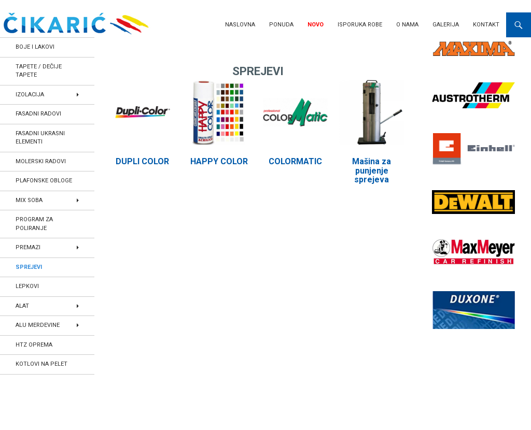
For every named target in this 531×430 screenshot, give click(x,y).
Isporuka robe (360, 24)
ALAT (22, 306)
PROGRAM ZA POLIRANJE (34, 224)
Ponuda (281, 24)
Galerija (445, 24)
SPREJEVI (29, 267)
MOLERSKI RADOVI (41, 161)
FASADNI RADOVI (38, 113)
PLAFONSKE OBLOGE (44, 180)
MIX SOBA (29, 200)
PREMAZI (28, 247)
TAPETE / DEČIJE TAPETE (39, 71)
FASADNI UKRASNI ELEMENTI (40, 138)
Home (120, 49)
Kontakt (486, 24)
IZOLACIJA (30, 94)
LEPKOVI (27, 286)
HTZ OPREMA (34, 344)
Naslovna (240, 24)
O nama (407, 24)
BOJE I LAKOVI (35, 47)
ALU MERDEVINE (38, 325)
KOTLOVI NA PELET (41, 364)
